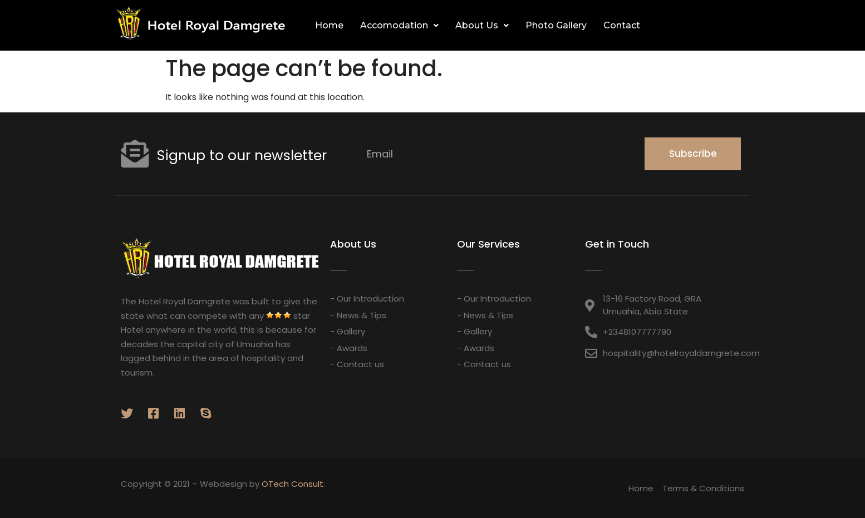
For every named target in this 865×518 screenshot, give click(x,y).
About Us (482, 25)
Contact (621, 25)
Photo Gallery (556, 25)
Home (329, 25)
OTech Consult (292, 484)
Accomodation (399, 25)
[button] (738, 25)
